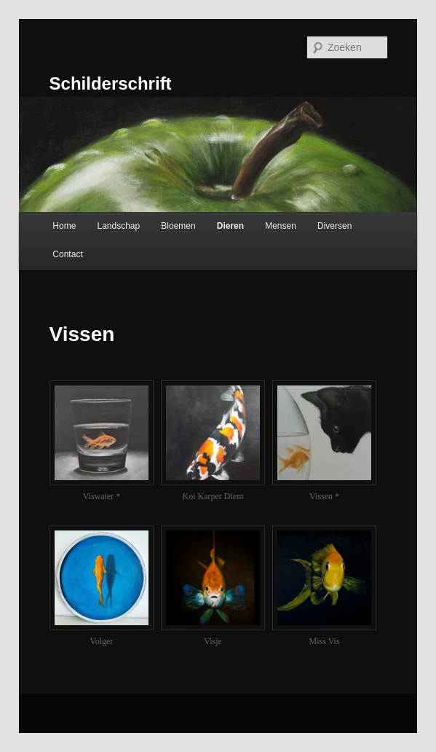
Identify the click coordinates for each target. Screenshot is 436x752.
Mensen (280, 226)
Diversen (334, 226)
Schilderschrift (110, 83)
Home (64, 226)
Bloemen (178, 226)
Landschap (118, 226)
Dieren (230, 226)
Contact (67, 254)
